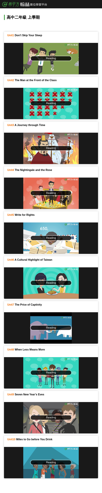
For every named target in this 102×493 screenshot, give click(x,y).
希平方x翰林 (26, 4)
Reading (51, 58)
